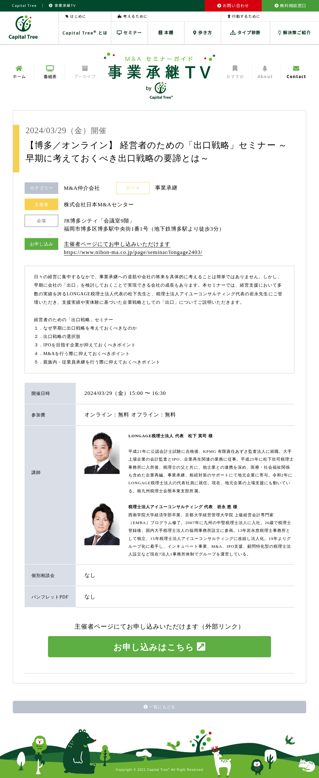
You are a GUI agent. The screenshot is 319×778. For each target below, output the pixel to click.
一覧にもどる (159, 707)
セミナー (129, 32)
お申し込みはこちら (159, 647)
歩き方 (202, 32)
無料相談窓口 (290, 5)
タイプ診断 (245, 32)
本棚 (166, 32)
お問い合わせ (233, 5)
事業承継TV (62, 5)
